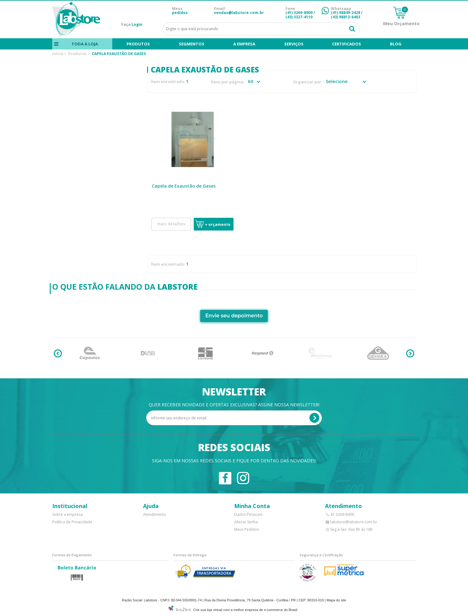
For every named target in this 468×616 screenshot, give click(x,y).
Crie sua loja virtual (207, 610)
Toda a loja (84, 44)
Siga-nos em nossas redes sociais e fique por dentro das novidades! (234, 461)
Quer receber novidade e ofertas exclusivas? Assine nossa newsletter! (234, 405)
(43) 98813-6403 (345, 17)
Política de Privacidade (72, 522)
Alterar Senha (246, 522)
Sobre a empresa (67, 514)
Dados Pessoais (248, 514)
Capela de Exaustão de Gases (183, 186)
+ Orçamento (217, 224)
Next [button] (410, 353)
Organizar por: (307, 82)
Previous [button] (58, 353)
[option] (90, 353)
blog (395, 44)
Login (137, 24)
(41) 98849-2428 (345, 12)
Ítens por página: (227, 82)
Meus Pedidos (246, 529)
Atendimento (154, 514)
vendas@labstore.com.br (239, 12)
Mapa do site (336, 600)
